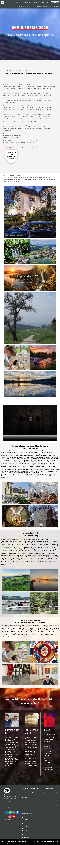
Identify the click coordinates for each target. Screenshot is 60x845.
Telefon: (48, 791)
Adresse (24, 797)
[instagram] (10, 816)
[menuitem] (20, 3)
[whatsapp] (10, 813)
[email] (14, 813)
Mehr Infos (54, 843)
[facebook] (17, 813)
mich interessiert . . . (27, 814)
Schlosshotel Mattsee (15, 148)
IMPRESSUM (8, 819)
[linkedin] (6, 813)
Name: (24, 791)
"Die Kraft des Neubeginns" (30, 35)
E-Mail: (36, 791)
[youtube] (14, 816)
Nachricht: (25, 804)
